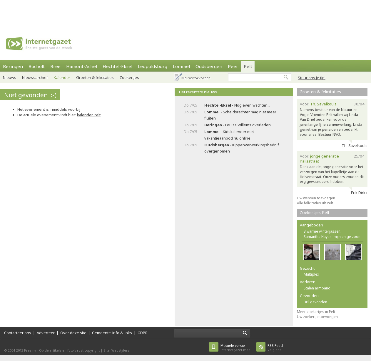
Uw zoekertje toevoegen (317, 316)
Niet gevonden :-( (30, 95)
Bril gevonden (315, 301)
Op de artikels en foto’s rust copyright (69, 350)
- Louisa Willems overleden (237, 124)
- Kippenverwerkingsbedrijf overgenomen (241, 148)
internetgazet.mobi (235, 347)
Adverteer (46, 332)
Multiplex (311, 274)
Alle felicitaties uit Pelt (315, 203)
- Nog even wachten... (237, 105)
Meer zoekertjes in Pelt (316, 311)
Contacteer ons (17, 332)
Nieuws (9, 77)
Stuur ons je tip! (311, 77)
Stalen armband (317, 288)
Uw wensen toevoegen (316, 198)
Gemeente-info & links (112, 332)
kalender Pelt (89, 114)
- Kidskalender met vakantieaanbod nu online (229, 134)
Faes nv (30, 350)
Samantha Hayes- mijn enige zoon (332, 236)
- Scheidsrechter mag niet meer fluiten (240, 115)
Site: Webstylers (116, 350)
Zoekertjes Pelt (315, 212)
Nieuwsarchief (35, 77)
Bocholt (37, 66)
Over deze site (73, 332)
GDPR (143, 332)
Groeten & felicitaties (320, 92)
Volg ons (275, 347)
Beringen (13, 66)
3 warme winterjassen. (322, 231)
